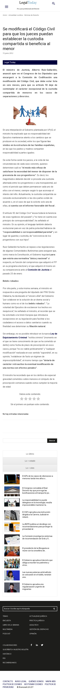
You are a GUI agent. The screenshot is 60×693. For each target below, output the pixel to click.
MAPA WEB (51, 681)
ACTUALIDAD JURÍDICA (38, 616)
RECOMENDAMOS (9, 662)
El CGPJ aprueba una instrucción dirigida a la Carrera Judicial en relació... (36, 514)
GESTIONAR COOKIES (33, 684)
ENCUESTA (7, 620)
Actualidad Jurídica (16, 15)
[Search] (52, 440)
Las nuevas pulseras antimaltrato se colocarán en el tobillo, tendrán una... (36, 574)
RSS (4, 658)
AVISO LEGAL (21, 681)
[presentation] (30, 454)
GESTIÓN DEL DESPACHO (39, 629)
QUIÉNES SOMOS (36, 681)
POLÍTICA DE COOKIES (12, 684)
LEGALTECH (33, 625)
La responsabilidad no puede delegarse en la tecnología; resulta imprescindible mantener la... (37, 502)
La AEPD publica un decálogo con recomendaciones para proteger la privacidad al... (37, 526)
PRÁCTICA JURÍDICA (36, 620)
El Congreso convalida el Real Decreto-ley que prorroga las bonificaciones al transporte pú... (36, 490)
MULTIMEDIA (8, 629)
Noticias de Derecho (31, 15)
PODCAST (6, 633)
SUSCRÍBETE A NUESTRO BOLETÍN (15, 649)
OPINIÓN (32, 633)
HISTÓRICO (7, 654)
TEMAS (5, 616)
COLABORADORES (10, 645)
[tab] (30, 454)
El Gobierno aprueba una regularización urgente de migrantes (33, 586)
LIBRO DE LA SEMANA (11, 625)
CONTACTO (8, 681)
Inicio (5, 15)
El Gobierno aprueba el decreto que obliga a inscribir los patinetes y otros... (37, 562)
